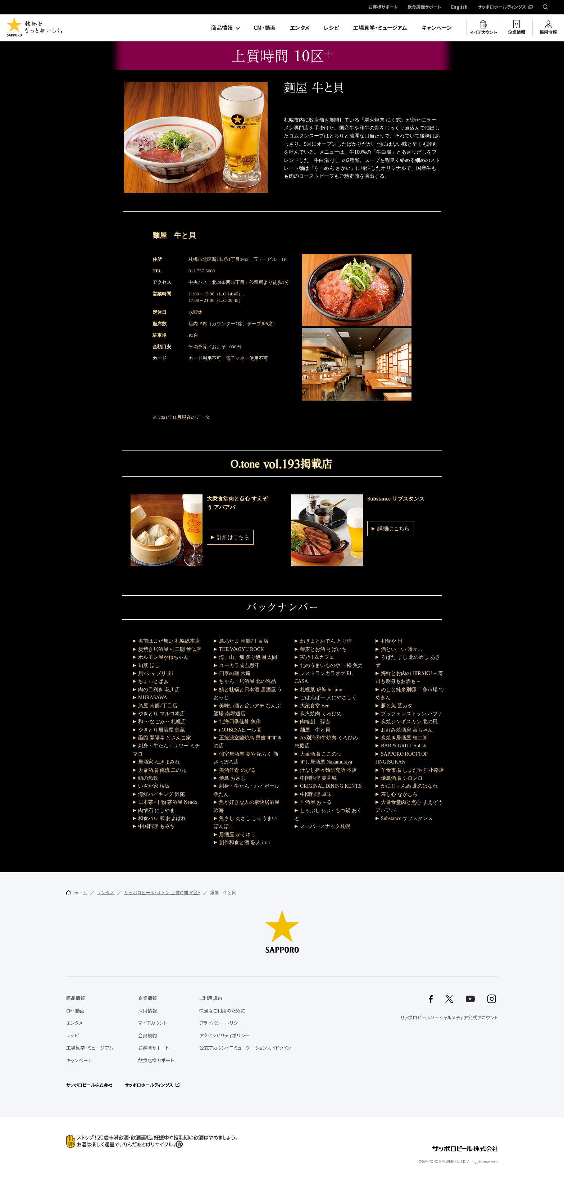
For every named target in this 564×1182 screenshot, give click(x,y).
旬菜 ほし (149, 665)
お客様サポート (382, 7)
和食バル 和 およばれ (162, 818)
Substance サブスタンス (407, 818)
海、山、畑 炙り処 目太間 (248, 657)
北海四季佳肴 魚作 (240, 721)
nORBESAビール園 (240, 730)
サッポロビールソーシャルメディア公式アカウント (449, 1017)
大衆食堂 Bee (314, 705)
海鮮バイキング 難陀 (161, 794)
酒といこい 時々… (402, 649)
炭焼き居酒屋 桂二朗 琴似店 (169, 649)
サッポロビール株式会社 (89, 1085)
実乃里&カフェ (317, 657)
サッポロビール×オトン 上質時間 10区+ (162, 892)
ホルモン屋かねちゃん (163, 657)
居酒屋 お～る (316, 802)
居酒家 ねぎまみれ (159, 762)
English (459, 7)
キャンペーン (437, 28)
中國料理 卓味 (316, 794)
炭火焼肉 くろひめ (321, 713)
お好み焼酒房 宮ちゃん (407, 730)
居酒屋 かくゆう (237, 834)
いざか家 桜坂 (154, 786)
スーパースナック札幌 (325, 826)
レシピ (331, 28)
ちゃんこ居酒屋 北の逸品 (247, 681)
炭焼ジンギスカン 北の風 (409, 721)
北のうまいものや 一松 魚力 (331, 665)
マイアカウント (483, 32)
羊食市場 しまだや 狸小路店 (412, 770)
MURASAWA (152, 697)
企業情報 (516, 32)
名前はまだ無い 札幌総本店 (169, 641)
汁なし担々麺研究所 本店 (328, 770)
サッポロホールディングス (502, 7)
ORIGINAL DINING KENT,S (330, 786)
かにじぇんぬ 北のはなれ (409, 786)
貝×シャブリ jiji (155, 673)
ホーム (76, 893)
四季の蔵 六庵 (235, 673)
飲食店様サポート (424, 7)
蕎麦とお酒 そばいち (323, 649)
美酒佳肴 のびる (237, 770)
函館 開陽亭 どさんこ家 (164, 738)
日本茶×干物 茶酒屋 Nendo (167, 802)
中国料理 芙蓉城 (318, 778)
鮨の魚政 (148, 778)
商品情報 (222, 28)
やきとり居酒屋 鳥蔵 (161, 730)
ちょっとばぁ (153, 681)
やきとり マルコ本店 (161, 713)
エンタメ (299, 28)
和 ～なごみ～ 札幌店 (162, 721)
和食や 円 (391, 641)
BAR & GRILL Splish (403, 745)
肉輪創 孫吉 (315, 721)
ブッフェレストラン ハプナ (412, 713)
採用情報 (548, 32)
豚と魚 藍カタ (397, 705)
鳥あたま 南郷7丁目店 (243, 641)
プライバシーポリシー (220, 1022)
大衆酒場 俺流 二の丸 (162, 770)
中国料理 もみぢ (156, 826)
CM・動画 (265, 28)
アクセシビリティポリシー (224, 1035)
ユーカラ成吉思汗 (239, 665)
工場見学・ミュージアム (380, 28)
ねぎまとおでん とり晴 (326, 641)
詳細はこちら (233, 537)
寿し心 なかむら (399, 794)
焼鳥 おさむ (232, 778)
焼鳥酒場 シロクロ (402, 778)
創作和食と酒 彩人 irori (244, 842)
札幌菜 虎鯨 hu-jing (321, 689)
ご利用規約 (210, 998)
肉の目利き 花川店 (159, 689)
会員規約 (147, 1035)
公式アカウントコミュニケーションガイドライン (245, 1047)
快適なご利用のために (222, 1010)
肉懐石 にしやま (156, 810)
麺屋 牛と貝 (315, 730)
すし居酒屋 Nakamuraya (326, 762)
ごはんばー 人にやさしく (328, 697)
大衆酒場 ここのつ (321, 754)
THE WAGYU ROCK (241, 649)
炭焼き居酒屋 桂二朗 (404, 738)
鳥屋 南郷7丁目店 (157, 705)
